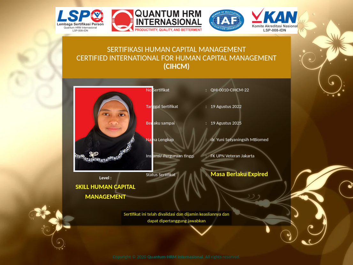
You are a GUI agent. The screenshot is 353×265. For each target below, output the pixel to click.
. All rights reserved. (193, 257)
